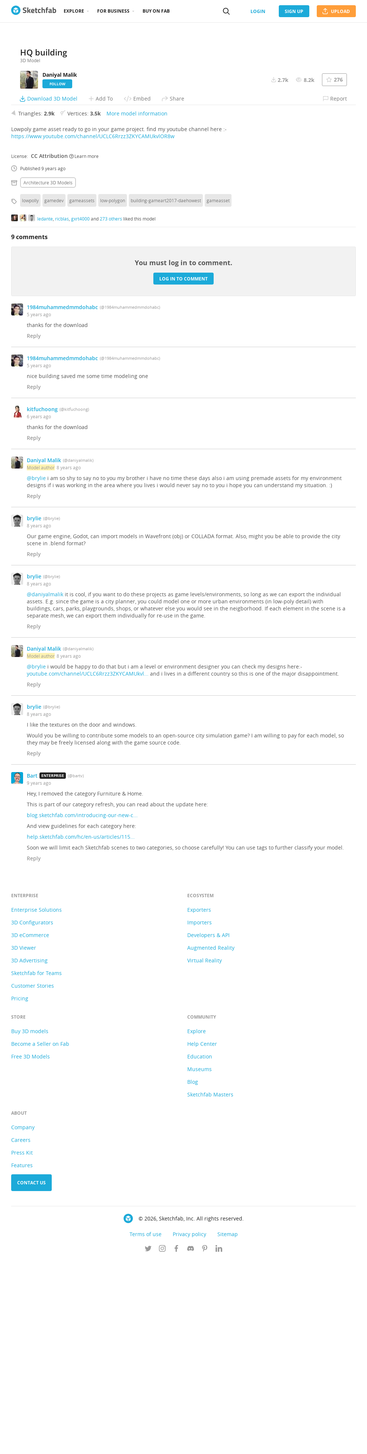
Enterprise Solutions (36, 1103)
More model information (136, 306)
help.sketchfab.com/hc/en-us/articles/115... (81, 1030)
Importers (199, 1115)
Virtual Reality (204, 1153)
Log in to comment (183, 472)
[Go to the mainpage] (33, 11)
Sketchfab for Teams (36, 1166)
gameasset (218, 394)
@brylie (36, 671)
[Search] (226, 11)
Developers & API (208, 1128)
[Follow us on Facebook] (176, 1442)
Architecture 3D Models (48, 376)
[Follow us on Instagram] (162, 1442)
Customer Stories (32, 1178)
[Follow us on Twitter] (148, 1442)
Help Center (202, 1237)
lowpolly (30, 394)
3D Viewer (23, 1141)
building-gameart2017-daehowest (166, 394)
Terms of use (146, 1427)
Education (199, 1249)
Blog (192, 1275)
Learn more (84, 349)
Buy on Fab (156, 11)
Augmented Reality (210, 1141)
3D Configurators (32, 1115)
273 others (111, 412)
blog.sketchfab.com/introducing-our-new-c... (82, 1008)
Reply (34, 529)
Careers (21, 1333)
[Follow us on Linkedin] (219, 1442)
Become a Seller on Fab (40, 1237)
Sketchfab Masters (210, 1287)
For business (113, 11)
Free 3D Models (30, 1249)
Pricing (19, 1191)
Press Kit (22, 1345)
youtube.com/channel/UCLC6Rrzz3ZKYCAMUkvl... (88, 866)
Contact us (31, 1376)
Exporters (199, 1103)
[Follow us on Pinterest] (204, 1442)
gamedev (54, 394)
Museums (199, 1262)
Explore (74, 11)
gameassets (82, 394)
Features (22, 1358)
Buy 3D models (29, 1224)
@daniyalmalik (45, 787)
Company (23, 1320)
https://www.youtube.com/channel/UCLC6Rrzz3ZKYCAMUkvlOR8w (93, 329)
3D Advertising (29, 1153)
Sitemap (227, 1427)
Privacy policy (189, 1427)
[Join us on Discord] (190, 1442)
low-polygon (112, 394)
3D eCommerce (30, 1128)
